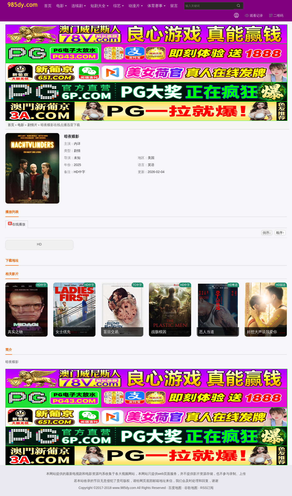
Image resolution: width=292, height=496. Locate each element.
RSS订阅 (207, 488)
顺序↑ (280, 233)
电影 (61, 6)
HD (39, 244)
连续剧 (79, 6)
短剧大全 (100, 6)
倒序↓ (267, 233)
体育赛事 (157, 6)
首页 (48, 6)
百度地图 (175, 488)
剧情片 (32, 125)
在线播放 (16, 223)
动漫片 (136, 6)
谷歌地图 (190, 488)
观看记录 (254, 15)
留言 (174, 6)
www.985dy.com (124, 488)
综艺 (118, 6)
